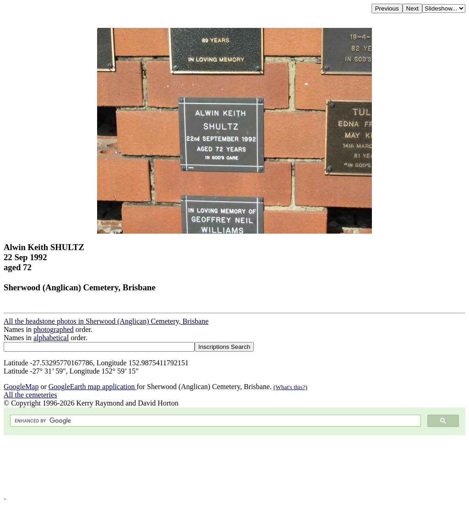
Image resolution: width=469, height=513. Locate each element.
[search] (214, 420)
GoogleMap (21, 386)
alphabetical (51, 338)
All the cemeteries (30, 395)
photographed (53, 329)
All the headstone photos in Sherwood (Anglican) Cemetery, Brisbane (106, 321)
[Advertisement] (234, 466)
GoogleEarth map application (92, 386)
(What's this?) (290, 387)
